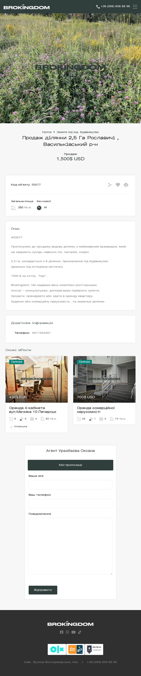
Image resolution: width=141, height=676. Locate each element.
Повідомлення (70, 544)
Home (47, 132)
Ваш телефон (70, 501)
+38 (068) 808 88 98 (115, 6)
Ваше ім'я (70, 482)
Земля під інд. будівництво (78, 132)
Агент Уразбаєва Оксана (70, 451)
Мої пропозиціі (70, 465)
